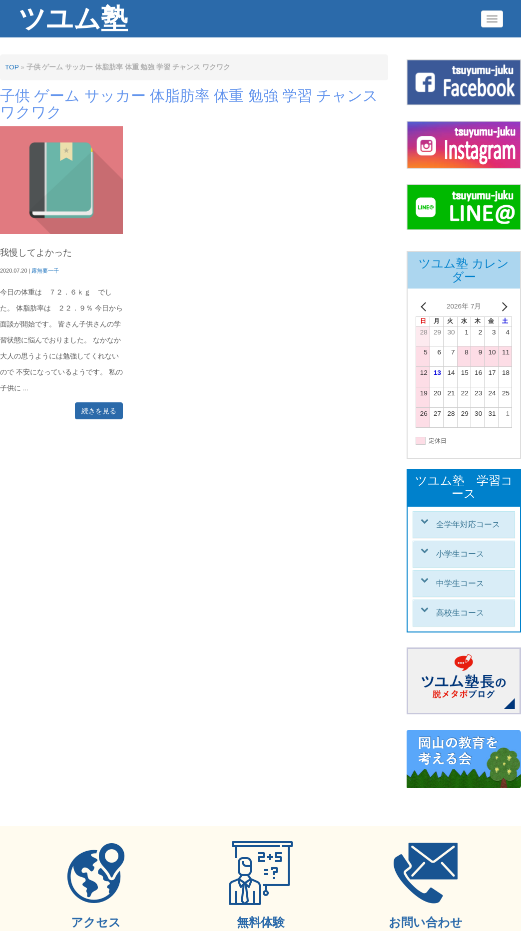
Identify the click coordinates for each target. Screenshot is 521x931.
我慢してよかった (36, 253)
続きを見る (98, 411)
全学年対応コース (468, 524)
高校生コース (460, 613)
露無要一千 (45, 271)
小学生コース (460, 554)
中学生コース (460, 583)
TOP (11, 67)
